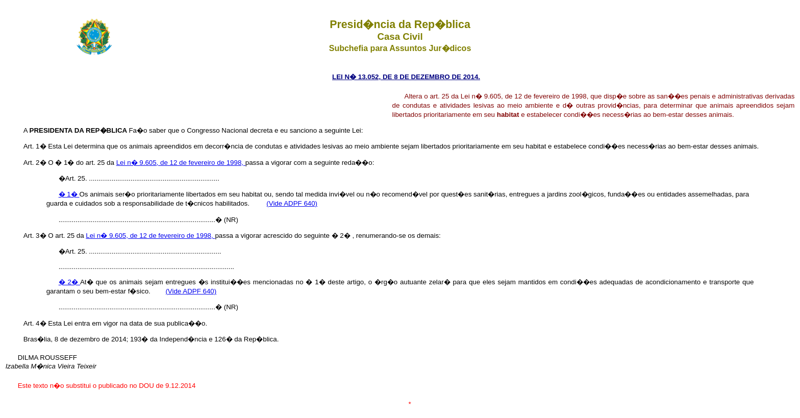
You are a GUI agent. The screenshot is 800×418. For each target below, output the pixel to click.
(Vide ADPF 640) (291, 203)
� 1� (69, 194)
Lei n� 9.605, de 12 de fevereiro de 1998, (180, 162)
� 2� (69, 282)
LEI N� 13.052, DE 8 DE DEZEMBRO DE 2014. (406, 77)
